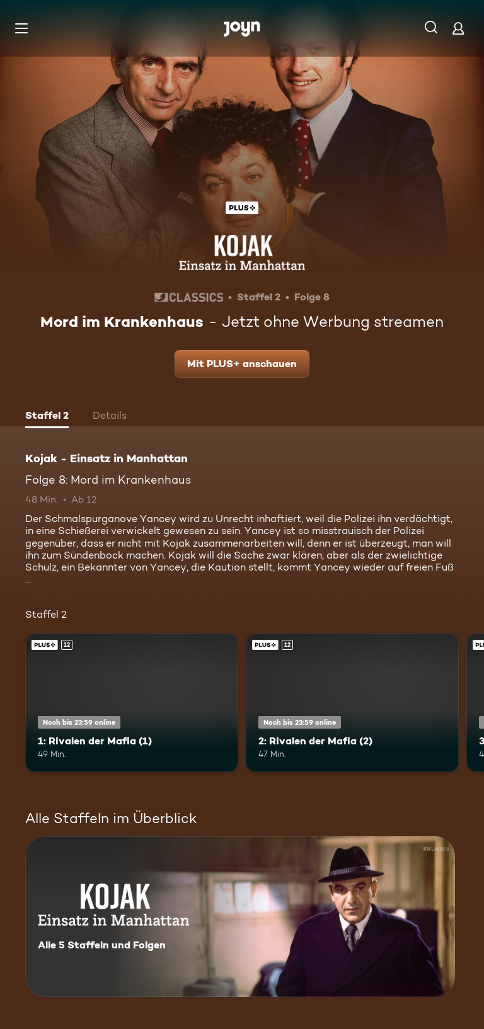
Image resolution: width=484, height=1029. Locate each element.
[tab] (47, 417)
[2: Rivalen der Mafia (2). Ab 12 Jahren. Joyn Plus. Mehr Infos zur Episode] (352, 703)
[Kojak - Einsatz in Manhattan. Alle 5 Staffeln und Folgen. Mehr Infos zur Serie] (240, 916)
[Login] (458, 28)
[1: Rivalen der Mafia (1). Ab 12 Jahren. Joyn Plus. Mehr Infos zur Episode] (131, 703)
